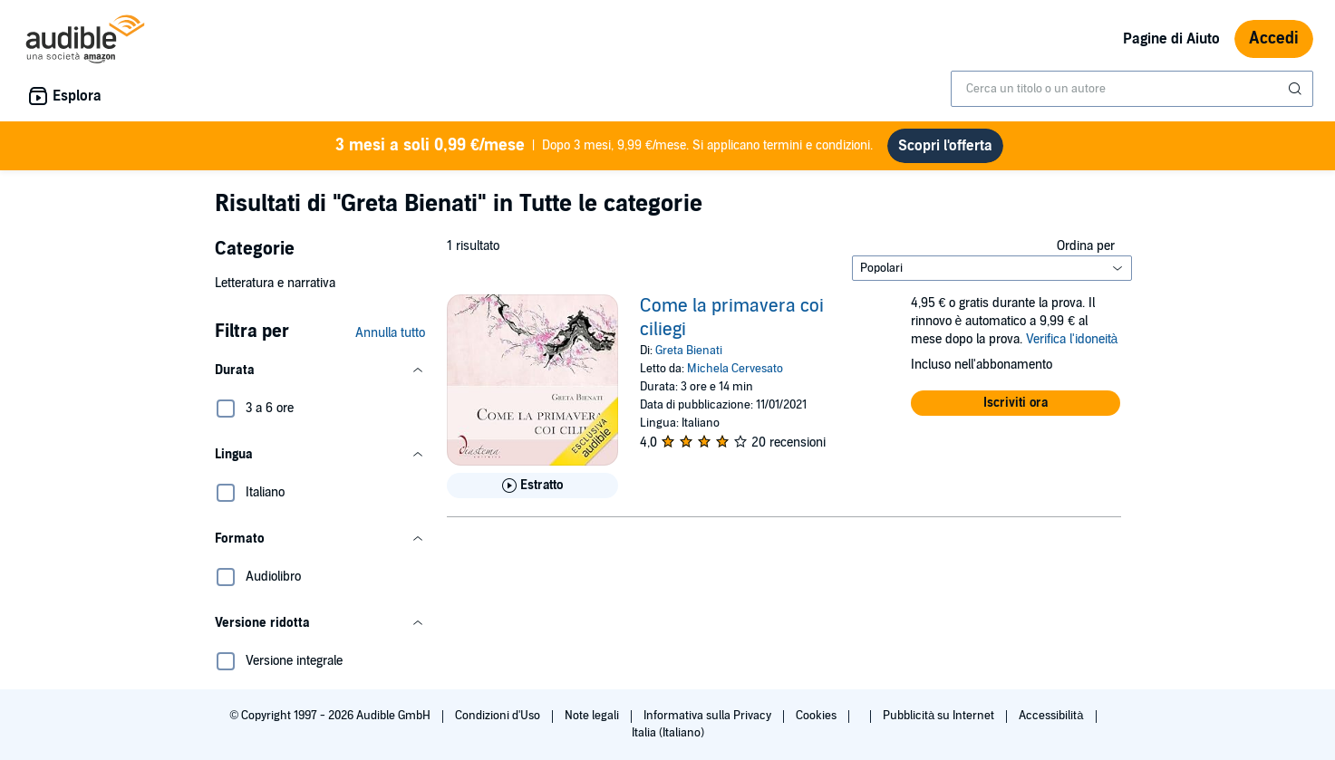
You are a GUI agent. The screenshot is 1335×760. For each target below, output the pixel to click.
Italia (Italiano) (668, 733)
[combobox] (1132, 89)
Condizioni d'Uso (499, 715)
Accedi (1274, 38)
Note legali (593, 715)
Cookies (817, 715)
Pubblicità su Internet (940, 715)
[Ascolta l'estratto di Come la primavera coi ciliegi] (532, 485)
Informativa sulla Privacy (708, 715)
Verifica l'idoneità (1072, 339)
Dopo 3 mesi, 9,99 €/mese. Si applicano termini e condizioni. (604, 146)
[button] (320, 370)
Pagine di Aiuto (1171, 39)
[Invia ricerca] (1297, 89)
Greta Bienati (688, 350)
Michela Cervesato (735, 368)
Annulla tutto (390, 333)
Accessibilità (1052, 715)
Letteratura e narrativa (275, 283)
